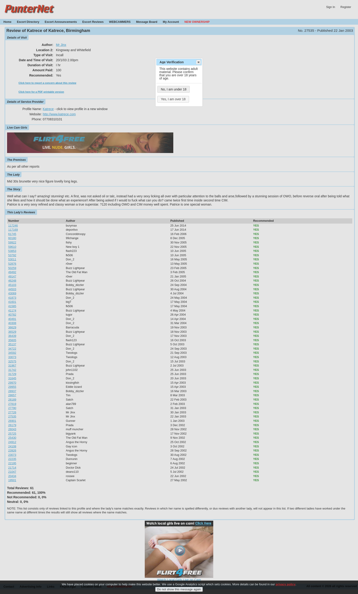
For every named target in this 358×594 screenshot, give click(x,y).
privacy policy (285, 586)
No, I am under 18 (173, 89)
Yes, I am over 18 (173, 99)
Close (198, 62)
